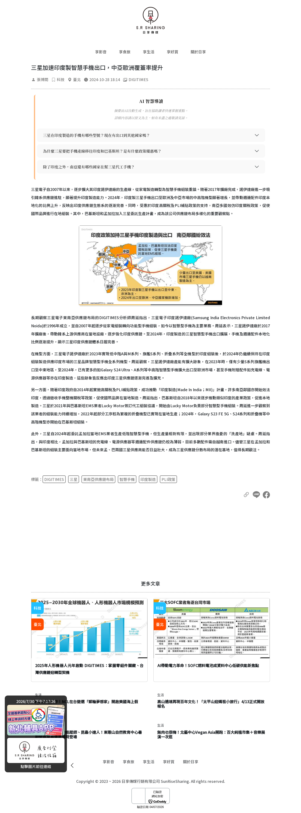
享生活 (148, 52)
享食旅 (124, 52)
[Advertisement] (150, 539)
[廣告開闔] (72, 764)
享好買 (172, 52)
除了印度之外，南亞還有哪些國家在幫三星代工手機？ (89, 167)
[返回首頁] (150, 20)
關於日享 (198, 52)
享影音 (101, 52)
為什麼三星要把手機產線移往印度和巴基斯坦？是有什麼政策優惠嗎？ (102, 151)
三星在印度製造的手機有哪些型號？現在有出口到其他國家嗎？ (96, 135)
